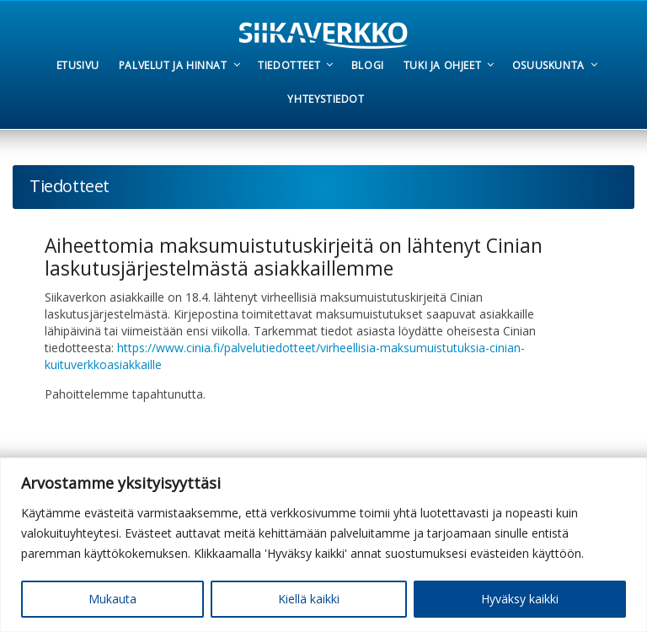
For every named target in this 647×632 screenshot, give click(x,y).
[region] (323, 545)
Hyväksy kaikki (520, 599)
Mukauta (112, 599)
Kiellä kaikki (309, 599)
